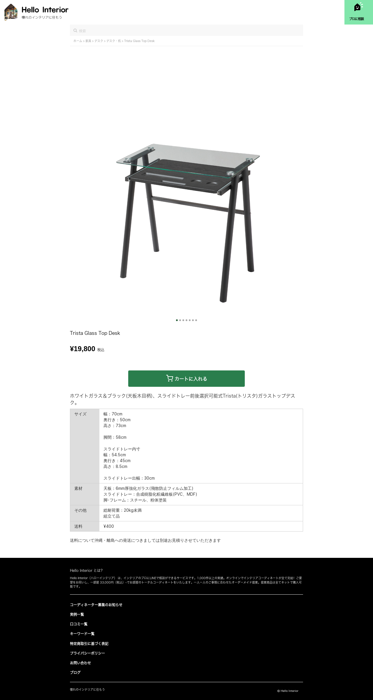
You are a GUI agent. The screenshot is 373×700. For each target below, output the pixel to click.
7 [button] (196, 320)
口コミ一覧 (78, 624)
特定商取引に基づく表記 (89, 643)
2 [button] (180, 320)
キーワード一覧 (82, 633)
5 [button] (190, 320)
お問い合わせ (80, 663)
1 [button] (177, 320)
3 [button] (183, 320)
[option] (186, 225)
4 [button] (186, 320)
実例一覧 (77, 614)
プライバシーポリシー (87, 653)
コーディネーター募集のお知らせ (96, 605)
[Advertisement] (186, 90)
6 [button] (193, 320)
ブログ (75, 672)
